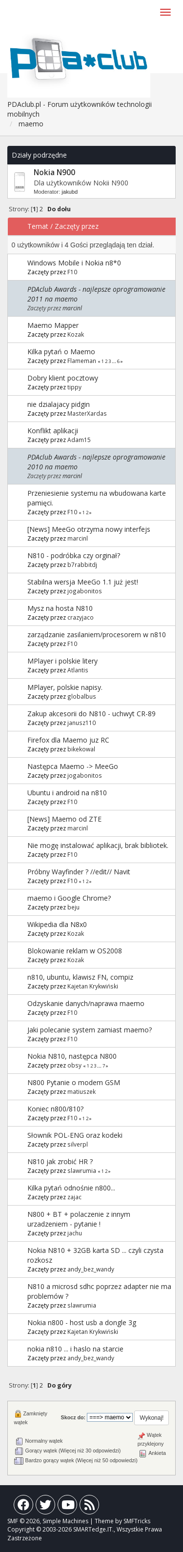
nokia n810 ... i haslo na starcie (75, 1348)
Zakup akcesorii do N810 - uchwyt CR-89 (91, 713)
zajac (74, 1197)
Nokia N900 (54, 172)
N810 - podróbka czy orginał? (73, 555)
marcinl (72, 308)
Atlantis (77, 670)
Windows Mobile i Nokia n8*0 (74, 262)
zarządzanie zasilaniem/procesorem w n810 (96, 634)
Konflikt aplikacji (52, 430)
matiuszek (81, 1091)
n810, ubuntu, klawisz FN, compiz (80, 977)
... (114, 361)
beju (73, 907)
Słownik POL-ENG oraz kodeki (74, 1135)
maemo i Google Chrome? (69, 898)
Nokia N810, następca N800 (72, 1056)
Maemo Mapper (53, 325)
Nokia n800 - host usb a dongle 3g (81, 1322)
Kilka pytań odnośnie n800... (71, 1187)
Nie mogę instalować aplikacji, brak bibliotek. (97, 845)
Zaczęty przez (77, 226)
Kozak (75, 334)
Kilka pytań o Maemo (61, 351)
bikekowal (81, 749)
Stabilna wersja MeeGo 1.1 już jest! (82, 581)
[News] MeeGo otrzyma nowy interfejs (88, 529)
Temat (37, 226)
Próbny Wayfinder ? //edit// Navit (78, 871)
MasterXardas (87, 413)
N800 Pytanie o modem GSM (73, 1082)
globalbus (81, 696)
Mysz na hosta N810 (60, 608)
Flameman (81, 360)
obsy (74, 1065)
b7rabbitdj (82, 564)
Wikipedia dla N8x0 (57, 924)
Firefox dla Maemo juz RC (68, 740)
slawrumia (81, 1170)
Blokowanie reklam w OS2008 (74, 950)
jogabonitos (84, 591)
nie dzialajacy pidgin (58, 404)
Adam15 (79, 439)
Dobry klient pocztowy (62, 378)
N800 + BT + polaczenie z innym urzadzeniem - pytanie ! (78, 1219)
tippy (74, 387)
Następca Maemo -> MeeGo (72, 766)
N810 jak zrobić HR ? (60, 1161)
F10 (72, 272)
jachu (74, 1233)
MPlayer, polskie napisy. (64, 687)
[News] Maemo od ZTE (64, 819)
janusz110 (81, 722)
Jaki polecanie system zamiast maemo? (89, 1029)
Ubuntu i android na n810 (67, 792)
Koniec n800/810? (55, 1108)
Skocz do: (73, 1417)
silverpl (77, 1144)
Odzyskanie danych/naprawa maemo (85, 1003)
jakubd (69, 192)
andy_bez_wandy (90, 1269)
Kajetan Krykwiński (92, 986)
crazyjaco (80, 617)
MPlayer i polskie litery (62, 660)
